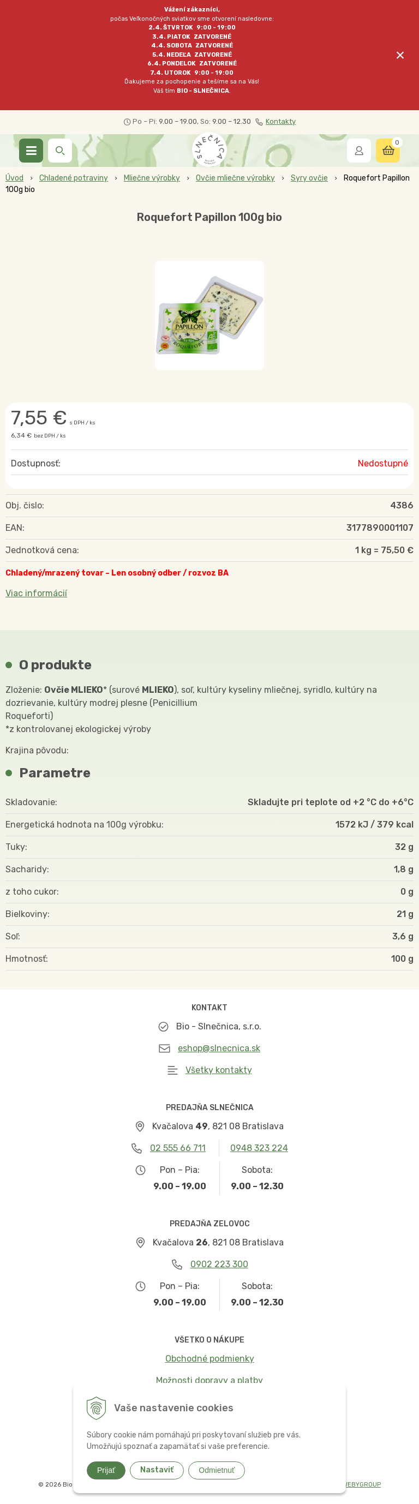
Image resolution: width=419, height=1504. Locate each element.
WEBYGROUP (362, 1484)
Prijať (106, 1470)
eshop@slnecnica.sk (219, 1048)
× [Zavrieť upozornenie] (400, 55)
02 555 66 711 (178, 1148)
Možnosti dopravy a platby (209, 1380)
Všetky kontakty (218, 1070)
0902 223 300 (219, 1264)
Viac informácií (36, 593)
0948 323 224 (259, 1148)
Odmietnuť (217, 1470)
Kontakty (275, 121)
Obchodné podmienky (209, 1358)
